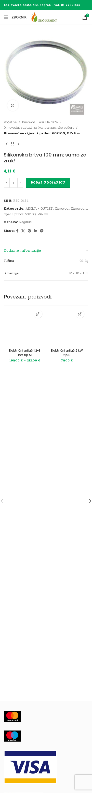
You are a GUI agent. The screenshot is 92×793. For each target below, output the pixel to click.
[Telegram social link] (42, 231)
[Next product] (18, 144)
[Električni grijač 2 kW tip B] (67, 327)
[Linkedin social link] (36, 231)
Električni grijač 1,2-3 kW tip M (24, 352)
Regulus (25, 222)
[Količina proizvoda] (13, 183)
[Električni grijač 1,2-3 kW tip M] (25, 327)
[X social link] (23, 231)
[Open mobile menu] (15, 17)
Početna (10, 122)
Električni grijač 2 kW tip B (67, 352)
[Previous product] (7, 144)
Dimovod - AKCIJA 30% (40, 122)
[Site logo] (48, 17)
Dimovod (61, 208)
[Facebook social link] (17, 231)
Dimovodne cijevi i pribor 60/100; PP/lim (42, 133)
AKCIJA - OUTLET (39, 208)
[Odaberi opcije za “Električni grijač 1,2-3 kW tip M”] (38, 314)
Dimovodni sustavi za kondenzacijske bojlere (39, 127)
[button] (80, 314)
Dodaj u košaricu (48, 182)
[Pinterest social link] (29, 231)
